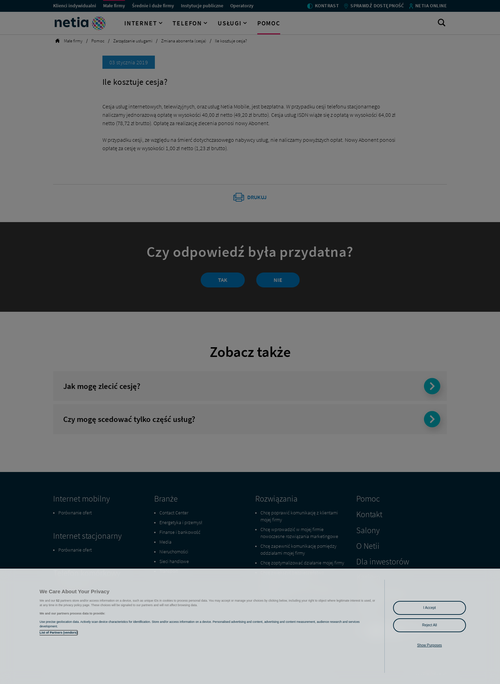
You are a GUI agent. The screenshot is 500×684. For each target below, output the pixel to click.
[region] (250, 626)
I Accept (429, 608)
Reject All (429, 625)
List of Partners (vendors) (58, 632)
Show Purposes (429, 645)
